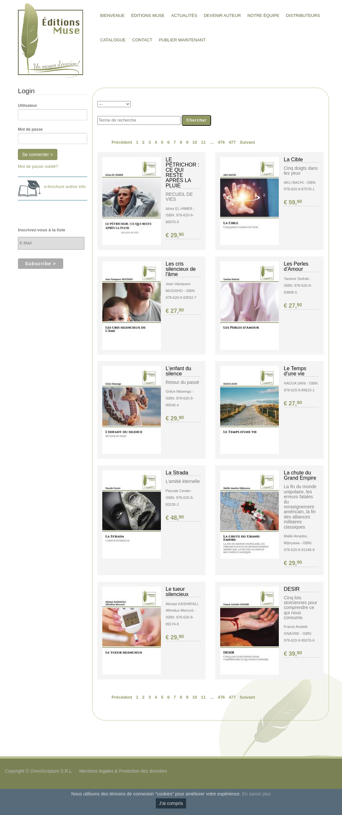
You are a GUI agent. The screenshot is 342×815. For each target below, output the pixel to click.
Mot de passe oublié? (38, 166)
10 (194, 142)
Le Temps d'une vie (295, 371)
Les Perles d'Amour (296, 266)
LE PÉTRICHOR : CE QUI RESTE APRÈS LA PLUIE (182, 172)
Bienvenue (112, 15)
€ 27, (175, 311)
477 (232, 142)
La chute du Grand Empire (300, 475)
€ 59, (293, 202)
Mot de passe (30, 129)
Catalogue (113, 39)
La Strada (177, 472)
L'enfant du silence (179, 371)
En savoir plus (256, 793)
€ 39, (293, 653)
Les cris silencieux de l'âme (181, 269)
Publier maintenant (182, 39)
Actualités (184, 15)
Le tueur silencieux (177, 591)
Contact (142, 39)
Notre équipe (263, 15)
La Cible (293, 159)
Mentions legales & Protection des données (123, 771)
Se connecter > (37, 154)
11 (203, 142)
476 (221, 142)
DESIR (292, 589)
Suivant (247, 142)
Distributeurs (303, 15)
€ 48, (175, 518)
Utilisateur (27, 105)
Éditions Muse (148, 15)
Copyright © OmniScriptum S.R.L (38, 771)
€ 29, (175, 235)
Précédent (122, 142)
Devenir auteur (222, 15)
